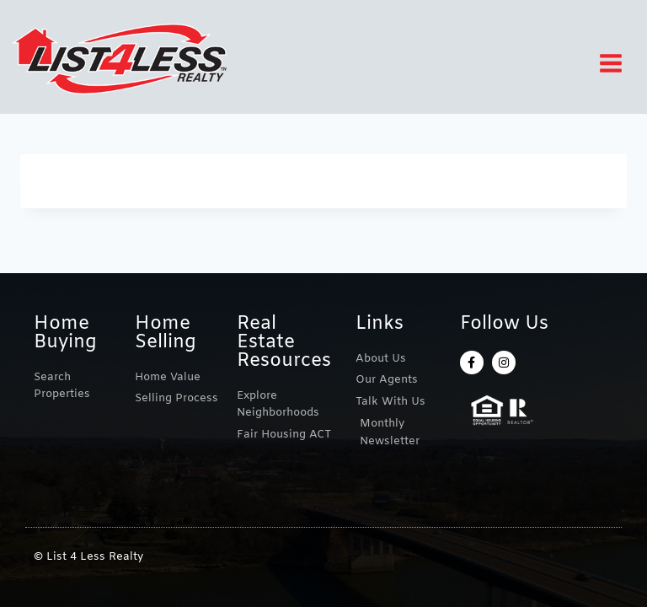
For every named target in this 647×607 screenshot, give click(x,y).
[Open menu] (616, 63)
